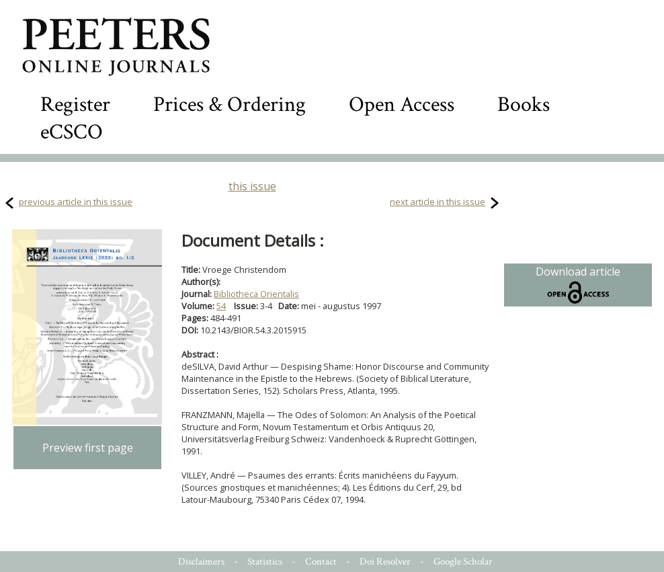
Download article (578, 285)
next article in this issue (437, 202)
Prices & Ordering (229, 104)
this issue (252, 186)
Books (523, 104)
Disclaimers (201, 561)
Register (75, 104)
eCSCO (71, 132)
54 (221, 306)
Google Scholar (463, 561)
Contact (321, 561)
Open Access (401, 104)
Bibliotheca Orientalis (256, 294)
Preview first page (87, 447)
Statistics (264, 561)
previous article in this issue (75, 202)
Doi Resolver (385, 561)
